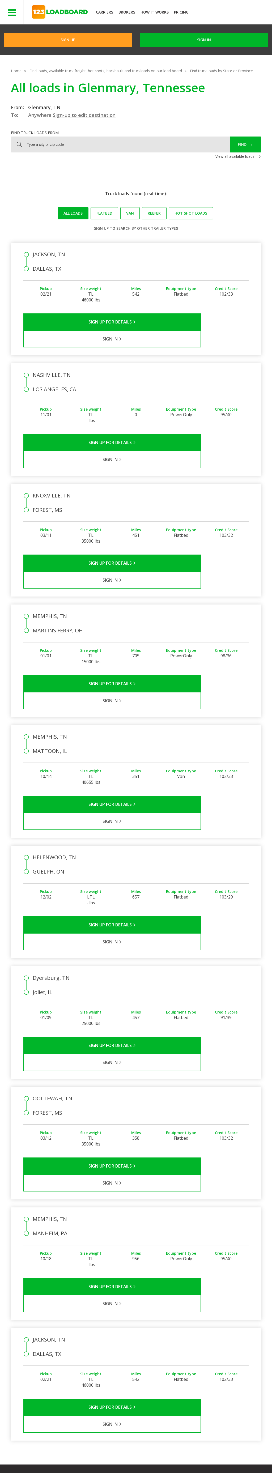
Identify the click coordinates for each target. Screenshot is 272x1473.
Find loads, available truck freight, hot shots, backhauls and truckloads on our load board (105, 70)
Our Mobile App (222, 1346)
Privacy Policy (77, 1456)
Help (138, 1456)
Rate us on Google (47, 1462)
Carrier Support (185, 1339)
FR (229, 1456)
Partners (143, 1339)
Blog (140, 1354)
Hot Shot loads (191, 213)
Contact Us (183, 1456)
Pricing (181, 12)
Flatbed (104, 213)
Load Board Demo (225, 1354)
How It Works (155, 12)
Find (242, 144)
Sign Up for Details (80, 322)
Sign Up (68, 39)
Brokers (126, 12)
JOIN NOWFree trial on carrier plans (231, 12)
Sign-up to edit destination (84, 115)
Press (141, 1346)
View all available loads (234, 156)
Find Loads (218, 1331)
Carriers (104, 12)
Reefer (154, 213)
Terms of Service (41, 1456)
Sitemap (210, 1456)
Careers (158, 1456)
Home (16, 70)
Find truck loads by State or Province (221, 70)
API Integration (112, 1456)
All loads (73, 213)
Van (130, 213)
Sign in (204, 39)
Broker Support (185, 1346)
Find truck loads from (35, 132)
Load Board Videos (188, 1354)
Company (144, 1331)
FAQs (177, 1331)
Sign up (101, 228)
